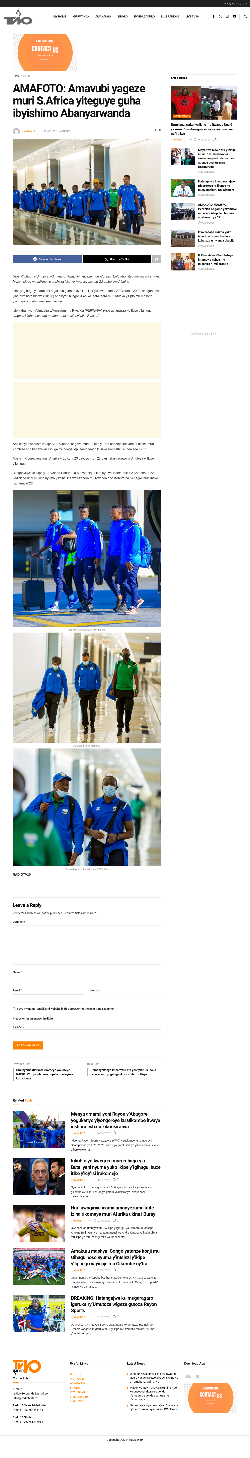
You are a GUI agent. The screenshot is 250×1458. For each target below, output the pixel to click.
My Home (59, 16)
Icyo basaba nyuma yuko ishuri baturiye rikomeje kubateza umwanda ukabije (216, 236)
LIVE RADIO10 (170, 16)
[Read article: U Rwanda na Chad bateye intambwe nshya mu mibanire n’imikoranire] (183, 262)
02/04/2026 (102, 1221)
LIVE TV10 (192, 16)
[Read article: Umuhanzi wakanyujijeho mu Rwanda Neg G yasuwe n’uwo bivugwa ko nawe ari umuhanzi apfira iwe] (204, 103)
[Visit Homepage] (23, 16)
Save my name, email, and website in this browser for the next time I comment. (66, 1008)
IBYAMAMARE (182, 116)
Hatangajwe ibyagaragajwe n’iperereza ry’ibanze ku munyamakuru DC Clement (216, 186)
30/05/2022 (50, 131)
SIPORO (122, 16)
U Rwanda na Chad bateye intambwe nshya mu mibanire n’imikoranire (215, 260)
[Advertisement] (159, 52)
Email (18, 990)
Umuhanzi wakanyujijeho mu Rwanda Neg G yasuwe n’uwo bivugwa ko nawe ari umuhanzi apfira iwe (202, 129)
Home (16, 76)
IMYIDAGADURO (144, 16)
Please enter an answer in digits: (33, 1018)
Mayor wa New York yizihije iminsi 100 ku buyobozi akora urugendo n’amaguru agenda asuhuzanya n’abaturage (217, 158)
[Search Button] (245, 16)
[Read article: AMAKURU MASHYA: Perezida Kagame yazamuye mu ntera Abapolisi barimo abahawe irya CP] (183, 211)
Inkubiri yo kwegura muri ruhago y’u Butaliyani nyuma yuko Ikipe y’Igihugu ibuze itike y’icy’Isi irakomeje (116, 1168)
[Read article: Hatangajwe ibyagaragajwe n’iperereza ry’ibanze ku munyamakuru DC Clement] (183, 188)
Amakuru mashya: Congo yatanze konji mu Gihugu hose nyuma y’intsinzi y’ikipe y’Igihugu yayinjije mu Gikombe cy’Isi (115, 1258)
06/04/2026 (102, 1134)
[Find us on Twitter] (220, 16)
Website (95, 990)
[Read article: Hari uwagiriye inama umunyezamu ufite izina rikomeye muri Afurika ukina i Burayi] (39, 1224)
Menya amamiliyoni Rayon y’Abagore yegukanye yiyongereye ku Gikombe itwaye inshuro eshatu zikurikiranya (115, 1121)
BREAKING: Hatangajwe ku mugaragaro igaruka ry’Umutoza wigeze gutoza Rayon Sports (114, 1305)
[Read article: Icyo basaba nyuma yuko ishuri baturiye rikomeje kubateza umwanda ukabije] (183, 238)
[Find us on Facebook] (214, 16)
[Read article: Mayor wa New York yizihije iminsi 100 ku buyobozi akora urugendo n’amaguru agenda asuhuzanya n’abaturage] (183, 156)
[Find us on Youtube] (234, 16)
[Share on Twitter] (117, 259)
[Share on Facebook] (47, 259)
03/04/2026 (102, 1181)
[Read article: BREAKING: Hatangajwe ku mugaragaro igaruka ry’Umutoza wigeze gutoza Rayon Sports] (39, 1314)
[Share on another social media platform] (156, 259)
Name (18, 972)
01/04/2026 (102, 1271)
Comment (20, 922)
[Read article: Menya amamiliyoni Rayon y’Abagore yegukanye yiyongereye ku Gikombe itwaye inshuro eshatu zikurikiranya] (39, 1131)
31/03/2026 (102, 1318)
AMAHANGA (103, 16)
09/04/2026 (202, 139)
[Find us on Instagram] (227, 16)
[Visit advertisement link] (45, 52)
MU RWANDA (81, 16)
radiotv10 (29, 131)
